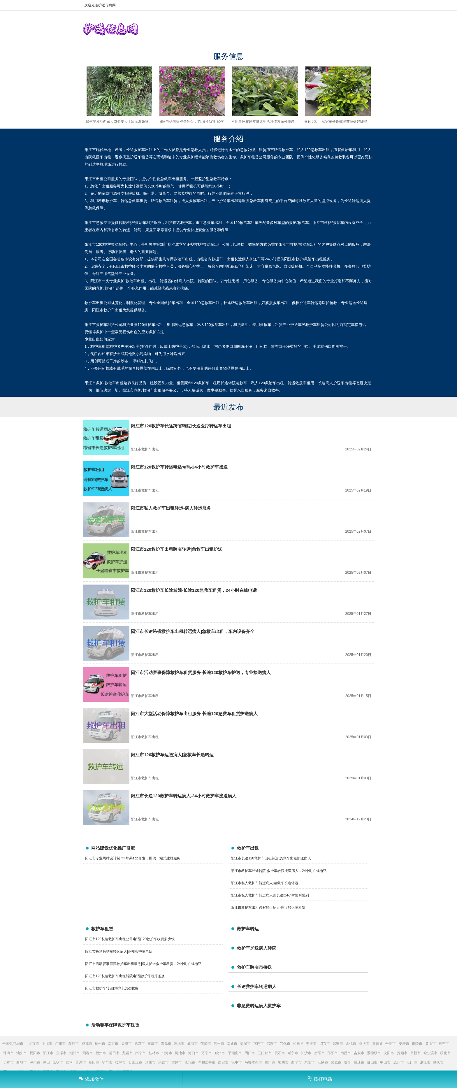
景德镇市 (374, 1053)
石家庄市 (135, 1062)
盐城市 (245, 1044)
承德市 (163, 1062)
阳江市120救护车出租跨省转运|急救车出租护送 (176, 549)
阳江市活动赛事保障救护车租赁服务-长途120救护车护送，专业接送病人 (201, 672)
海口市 (193, 1053)
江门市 (412, 1062)
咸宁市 (293, 1053)
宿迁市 (258, 1044)
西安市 (223, 1062)
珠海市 (8, 1053)
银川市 (283, 1062)
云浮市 (61, 1053)
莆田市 (114, 1053)
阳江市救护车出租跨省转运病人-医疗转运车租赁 (268, 908)
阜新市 (415, 1053)
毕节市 (107, 1062)
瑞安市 (338, 1044)
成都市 (87, 1044)
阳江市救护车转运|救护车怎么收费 (111, 988)
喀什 (347, 1062)
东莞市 (443, 1044)
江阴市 (323, 1062)
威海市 (192, 1044)
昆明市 (57, 1062)
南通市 (232, 1044)
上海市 (47, 1044)
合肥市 (390, 1044)
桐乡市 (364, 1044)
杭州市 (100, 1044)
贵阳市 (94, 1062)
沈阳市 (389, 1053)
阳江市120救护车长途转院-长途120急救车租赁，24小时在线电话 (194, 590)
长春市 (8, 1062)
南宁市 (140, 1053)
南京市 (113, 1044)
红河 (69, 1062)
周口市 (250, 1053)
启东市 (271, 1044)
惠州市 (398, 1062)
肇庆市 (438, 1062)
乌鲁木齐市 (253, 1062)
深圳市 (73, 1044)
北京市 (34, 1044)
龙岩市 (127, 1053)
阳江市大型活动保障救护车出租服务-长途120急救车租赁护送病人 (194, 713)
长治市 (190, 1062)
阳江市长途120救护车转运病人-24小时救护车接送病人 (183, 795)
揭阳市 (35, 1053)
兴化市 (285, 1044)
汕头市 (21, 1053)
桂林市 (154, 1053)
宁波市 (311, 1044)
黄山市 (430, 1044)
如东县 (298, 1044)
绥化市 (445, 1053)
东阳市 (309, 1062)
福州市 (101, 1053)
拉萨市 (120, 1062)
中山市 (385, 1062)
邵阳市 (332, 1053)
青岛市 (166, 1044)
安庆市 (404, 1044)
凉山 (46, 1062)
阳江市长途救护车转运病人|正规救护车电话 (118, 952)
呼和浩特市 (206, 1062)
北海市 (167, 1053)
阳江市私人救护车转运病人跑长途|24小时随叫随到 (270, 895)
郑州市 (220, 1053)
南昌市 (345, 1053)
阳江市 (48, 1053)
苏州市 (219, 1044)
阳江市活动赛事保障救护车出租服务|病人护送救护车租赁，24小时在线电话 (143, 964)
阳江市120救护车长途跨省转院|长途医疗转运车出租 (181, 425)
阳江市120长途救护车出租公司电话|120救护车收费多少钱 (130, 939)
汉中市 (236, 1062)
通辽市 (359, 1062)
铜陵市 (417, 1044)
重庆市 (152, 1044)
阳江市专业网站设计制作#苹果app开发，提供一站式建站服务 (132, 858)
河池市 (180, 1053)
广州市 (60, 1044)
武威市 (336, 1062)
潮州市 (74, 1053)
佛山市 (372, 1062)
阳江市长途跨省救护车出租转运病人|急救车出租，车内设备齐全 (192, 631)
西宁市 (296, 1062)
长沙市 (306, 1053)
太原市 (176, 1062)
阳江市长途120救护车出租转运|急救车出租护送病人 (271, 858)
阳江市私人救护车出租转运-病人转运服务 (171, 508)
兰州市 (270, 1062)
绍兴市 (324, 1044)
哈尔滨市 (430, 1053)
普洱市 (80, 1062)
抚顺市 (402, 1053)
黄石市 (280, 1053)
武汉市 (139, 1044)
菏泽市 (206, 1044)
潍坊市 (179, 1044)
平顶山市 (235, 1053)
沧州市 (150, 1062)
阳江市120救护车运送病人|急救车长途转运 (172, 754)
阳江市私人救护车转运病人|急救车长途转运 (264, 883)
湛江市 (425, 1062)
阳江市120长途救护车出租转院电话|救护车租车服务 (125, 976)
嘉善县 (377, 1044)
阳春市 (87, 1053)
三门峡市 (265, 1053)
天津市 (126, 1044)
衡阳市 (319, 1053)
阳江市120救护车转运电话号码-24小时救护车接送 (179, 466)
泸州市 (35, 1062)
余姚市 (351, 1044)
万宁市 (206, 1053)
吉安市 (359, 1053)
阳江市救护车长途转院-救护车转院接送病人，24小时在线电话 (279, 871)
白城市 (21, 1062)
